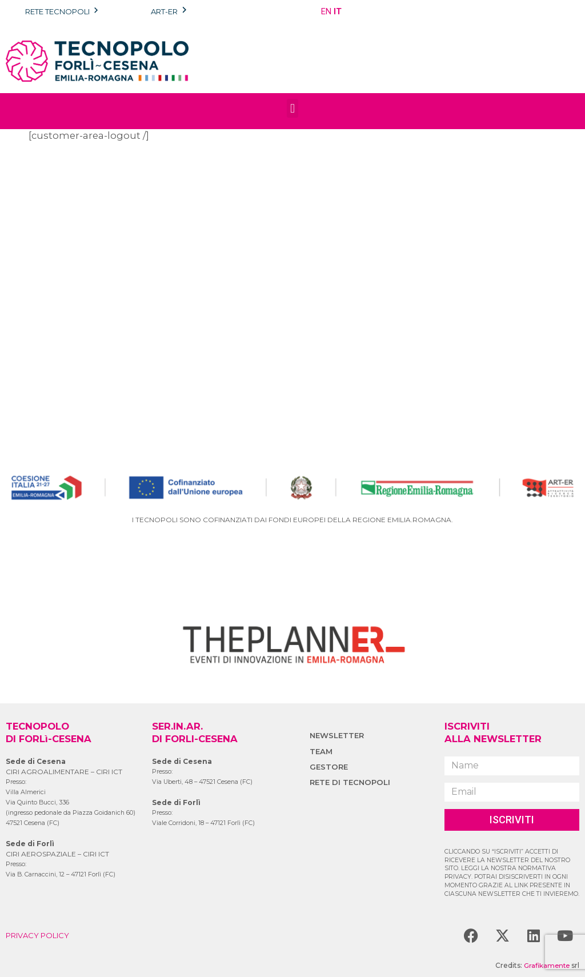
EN (326, 11)
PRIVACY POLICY (40, 935)
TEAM (322, 751)
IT (338, 11)
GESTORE (330, 766)
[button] (292, 108)
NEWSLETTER (338, 735)
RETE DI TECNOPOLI (352, 782)
